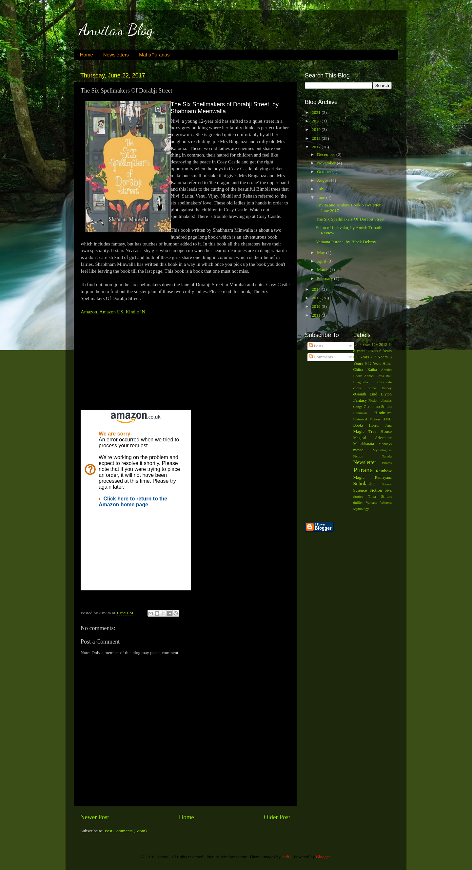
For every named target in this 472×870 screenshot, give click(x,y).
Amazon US (111, 311)
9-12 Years (373, 363)
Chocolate (384, 382)
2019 (317, 129)
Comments (321, 356)
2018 (317, 138)
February (325, 278)
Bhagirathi (360, 382)
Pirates (387, 463)
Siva (388, 490)
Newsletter (364, 462)
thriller (358, 502)
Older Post (277, 817)
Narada (387, 456)
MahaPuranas (154, 54)
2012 (317, 306)
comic (357, 388)
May (321, 252)
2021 (317, 112)
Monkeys (385, 444)
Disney (387, 388)
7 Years (381, 356)
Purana (363, 470)
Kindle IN (135, 311)
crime (372, 388)
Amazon (89, 311)
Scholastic (364, 484)
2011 (317, 315)
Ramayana (383, 477)
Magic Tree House (372, 431)
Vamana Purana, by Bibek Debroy (346, 241)
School (387, 484)
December (326, 154)
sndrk (287, 856)
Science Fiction (367, 490)
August (324, 180)
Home (86, 54)
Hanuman (360, 413)
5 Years (372, 351)
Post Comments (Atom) (126, 830)
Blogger (323, 856)
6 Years (385, 351)
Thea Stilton (380, 496)
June (321, 197)
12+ (375, 344)
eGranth (359, 394)
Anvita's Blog (116, 29)
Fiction (373, 400)
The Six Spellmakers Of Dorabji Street (350, 219)
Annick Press (374, 376)
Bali (389, 376)
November (327, 162)
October (324, 171)
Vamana (371, 502)
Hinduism (383, 412)
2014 (317, 289)
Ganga (358, 407)
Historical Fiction (366, 419)
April (322, 261)
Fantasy (360, 400)
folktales (386, 400)
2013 (317, 297)
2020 (317, 120)
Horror (374, 425)
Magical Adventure (372, 437)
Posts (316, 345)
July (321, 188)
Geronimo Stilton (378, 406)
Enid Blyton (381, 394)
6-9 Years (361, 357)
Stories (358, 497)
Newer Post (94, 817)
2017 (317, 146)
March (323, 269)
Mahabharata (363, 443)
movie (358, 450)
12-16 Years (362, 345)
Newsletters (116, 54)
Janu (388, 425)
